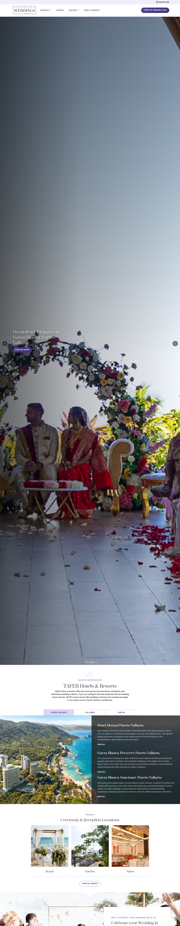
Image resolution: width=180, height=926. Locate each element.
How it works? (92, 10)
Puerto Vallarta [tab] (59, 712)
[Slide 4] (90, 662)
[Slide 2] (85, 662)
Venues (60, 10)
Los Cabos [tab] (90, 712)
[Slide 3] (87, 662)
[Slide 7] (96, 662)
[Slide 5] (92, 662)
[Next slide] (175, 343)
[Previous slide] (5, 343)
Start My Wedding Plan (155, 10)
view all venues (90, 884)
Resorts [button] (45, 10)
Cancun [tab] (121, 712)
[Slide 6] (94, 662)
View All (101, 744)
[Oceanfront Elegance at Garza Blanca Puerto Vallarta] (90, 341)
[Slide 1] (83, 662)
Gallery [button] (73, 10)
